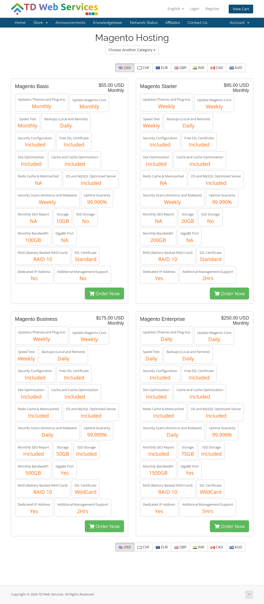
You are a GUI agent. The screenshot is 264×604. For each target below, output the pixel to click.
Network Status (144, 22)
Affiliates (172, 22)
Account (239, 22)
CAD (217, 67)
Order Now (104, 293)
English (176, 8)
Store (41, 22)
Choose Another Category (132, 49)
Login (194, 8)
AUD (235, 67)
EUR (162, 67)
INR (198, 67)
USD (125, 67)
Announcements (70, 22)
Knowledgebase (107, 22)
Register (212, 8)
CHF (143, 67)
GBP (180, 67)
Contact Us (197, 22)
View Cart (241, 8)
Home (20, 22)
